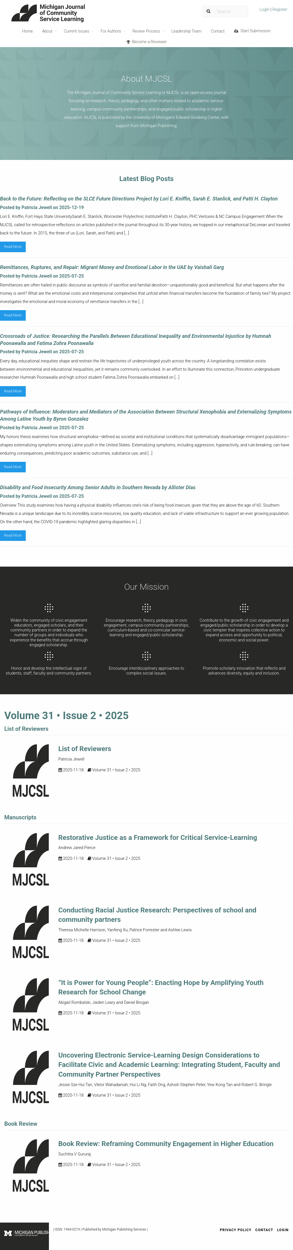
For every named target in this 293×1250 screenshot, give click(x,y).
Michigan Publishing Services (124, 1229)
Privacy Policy (236, 1230)
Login (265, 9)
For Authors (110, 31)
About (47, 31)
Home (27, 31)
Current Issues (76, 31)
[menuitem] (273, 12)
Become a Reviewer (146, 41)
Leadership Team (186, 31)
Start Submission (252, 31)
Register (279, 9)
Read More (13, 246)
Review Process (146, 31)
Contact (218, 31)
